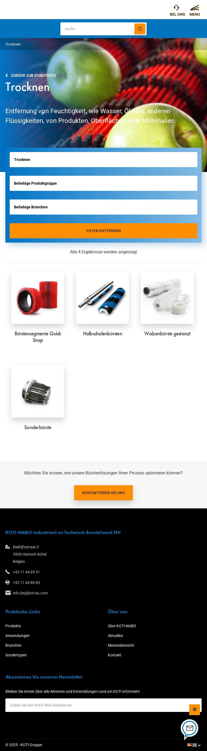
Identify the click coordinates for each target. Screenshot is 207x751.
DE (192, 745)
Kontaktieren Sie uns (103, 493)
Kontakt (114, 655)
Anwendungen (17, 635)
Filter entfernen (104, 231)
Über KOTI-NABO (122, 626)
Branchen (13, 645)
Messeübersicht (121, 645)
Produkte (13, 626)
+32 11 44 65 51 (176, 9)
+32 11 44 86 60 (26, 582)
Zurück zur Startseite (33, 75)
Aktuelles (115, 635)
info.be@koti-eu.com (30, 593)
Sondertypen (16, 655)
